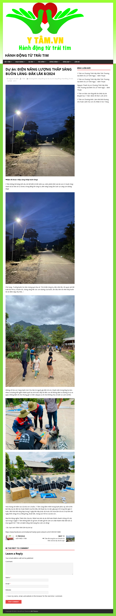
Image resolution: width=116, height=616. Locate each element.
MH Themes (34, 611)
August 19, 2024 (13, 79)
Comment (9, 561)
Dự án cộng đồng (55, 79)
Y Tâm (23, 79)
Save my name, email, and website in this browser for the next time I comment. (35, 596)
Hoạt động (19, 62)
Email (8, 584)
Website (8, 590)
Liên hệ (76, 62)
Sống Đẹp (66, 62)
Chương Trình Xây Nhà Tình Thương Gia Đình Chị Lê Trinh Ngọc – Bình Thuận (93, 87)
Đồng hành (54, 62)
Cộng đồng (41, 79)
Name (8, 577)
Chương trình (33, 79)
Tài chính (41, 62)
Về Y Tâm (7, 62)
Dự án (31, 62)
